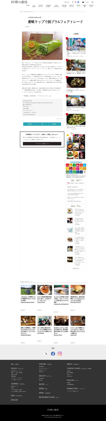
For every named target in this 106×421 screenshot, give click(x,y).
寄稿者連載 (13, 376)
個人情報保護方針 (70, 384)
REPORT (40, 380)
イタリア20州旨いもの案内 (16, 389)
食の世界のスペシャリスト (16, 370)
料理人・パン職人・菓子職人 (17, 372)
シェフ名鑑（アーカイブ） (16, 379)
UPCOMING (41, 378)
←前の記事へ (29, 124)
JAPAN (12, 388)
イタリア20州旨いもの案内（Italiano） (19, 391)
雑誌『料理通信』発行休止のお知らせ (74, 201)
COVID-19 (41, 371)
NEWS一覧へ (76, 268)
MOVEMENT (41, 366)
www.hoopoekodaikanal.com (29, 114)
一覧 (42, 124)
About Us (67, 2)
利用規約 (69, 382)
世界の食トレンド (14, 386)
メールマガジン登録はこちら (42, 143)
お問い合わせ (69, 376)
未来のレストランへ (43, 370)
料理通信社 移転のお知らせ (72, 186)
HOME (28, 5)
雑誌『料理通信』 (70, 372)
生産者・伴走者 (14, 374)
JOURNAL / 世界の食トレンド (29, 11)
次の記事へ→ (55, 124)
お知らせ (69, 374)
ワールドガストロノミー (44, 368)
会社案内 (69, 370)
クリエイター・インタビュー (17, 377)
